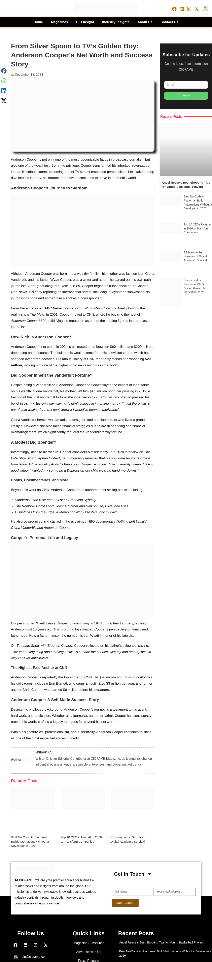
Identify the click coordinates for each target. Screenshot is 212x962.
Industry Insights (116, 22)
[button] (205, 8)
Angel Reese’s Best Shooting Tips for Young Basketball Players (161, 942)
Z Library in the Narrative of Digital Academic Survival (195, 255)
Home (38, 22)
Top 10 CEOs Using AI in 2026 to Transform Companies (198, 228)
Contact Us (169, 22)
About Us (145, 22)
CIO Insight (85, 22)
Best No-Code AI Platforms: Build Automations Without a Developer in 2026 (30, 841)
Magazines (59, 22)
